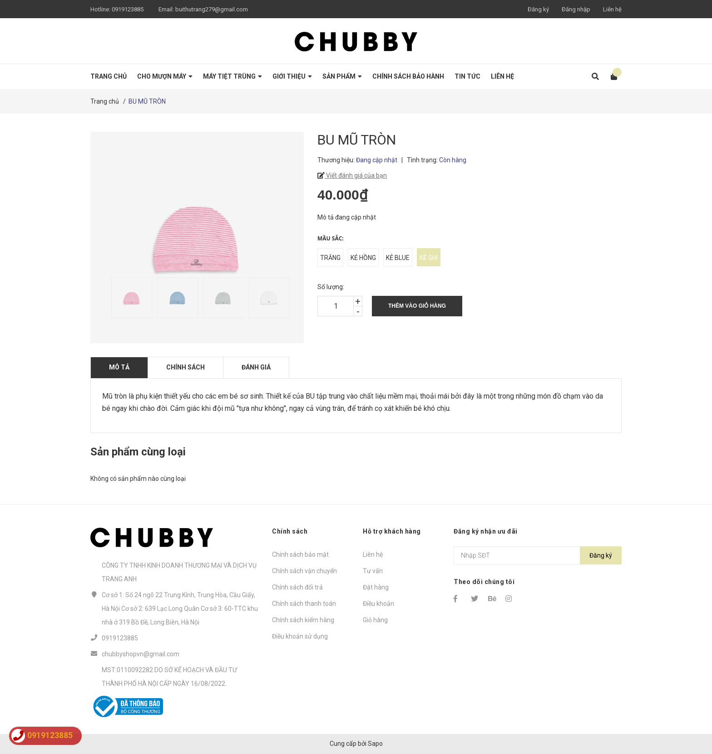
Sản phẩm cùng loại (138, 451)
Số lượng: (330, 286)
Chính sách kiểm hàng (303, 620)
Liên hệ (612, 9)
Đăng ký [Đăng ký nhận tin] (600, 555)
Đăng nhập (576, 9)
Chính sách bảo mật (300, 554)
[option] (129, 297)
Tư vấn (373, 570)
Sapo (375, 743)
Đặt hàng (376, 587)
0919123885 (127, 9)
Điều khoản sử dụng (300, 636)
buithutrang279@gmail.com (211, 9)
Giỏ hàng (375, 620)
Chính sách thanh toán (304, 603)
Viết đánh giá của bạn (356, 175)
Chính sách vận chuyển (304, 570)
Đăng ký (538, 9)
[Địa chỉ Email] (538, 555)
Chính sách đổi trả (297, 587)
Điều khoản (378, 603)
